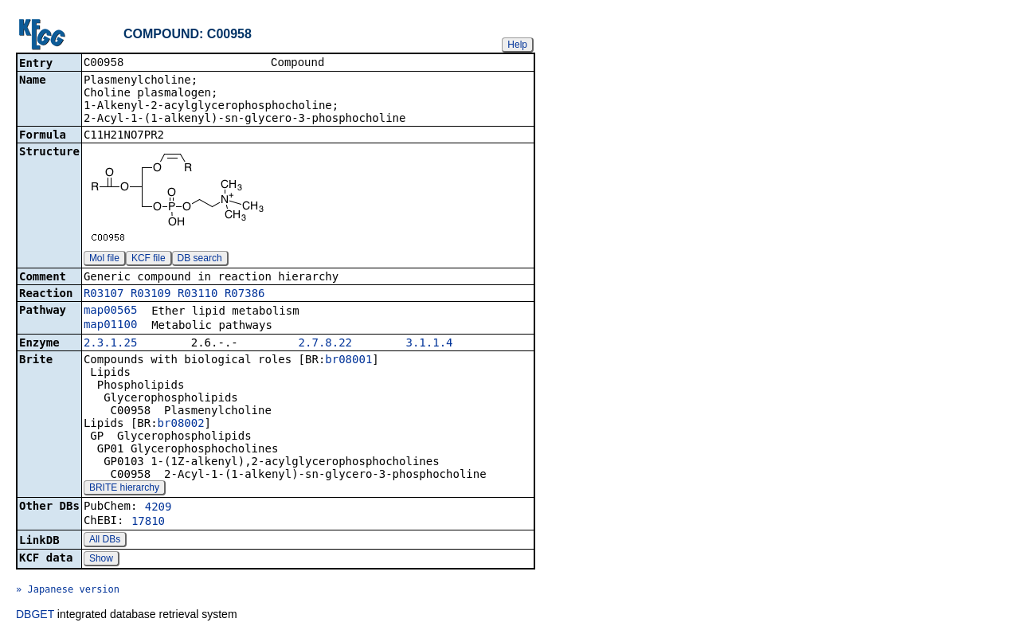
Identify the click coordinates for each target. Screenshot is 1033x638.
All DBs (104, 540)
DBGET (35, 615)
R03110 (198, 294)
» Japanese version (67, 591)
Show (101, 560)
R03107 (104, 294)
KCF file (148, 259)
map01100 (110, 325)
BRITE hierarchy (124, 489)
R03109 (151, 294)
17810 (148, 522)
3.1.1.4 (429, 344)
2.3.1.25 (110, 344)
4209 (158, 508)
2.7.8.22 (325, 344)
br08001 (348, 360)
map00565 (110, 311)
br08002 (181, 424)
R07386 (245, 294)
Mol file (104, 259)
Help (517, 44)
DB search (200, 259)
